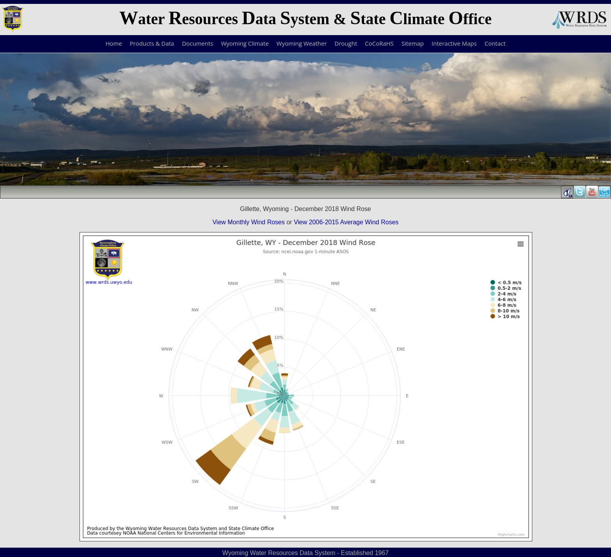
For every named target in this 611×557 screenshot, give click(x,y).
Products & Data (152, 43)
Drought (346, 43)
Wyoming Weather (302, 43)
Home (114, 43)
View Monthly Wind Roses (248, 222)
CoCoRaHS (379, 43)
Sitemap (412, 43)
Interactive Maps (454, 43)
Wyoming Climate (244, 43)
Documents (197, 43)
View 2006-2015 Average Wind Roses (346, 222)
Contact (494, 43)
